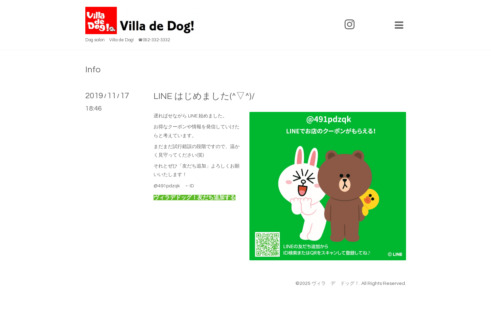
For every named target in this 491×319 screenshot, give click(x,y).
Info (93, 69)
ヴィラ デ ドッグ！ (335, 283)
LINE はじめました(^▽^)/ (204, 96)
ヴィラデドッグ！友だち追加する (194, 197)
